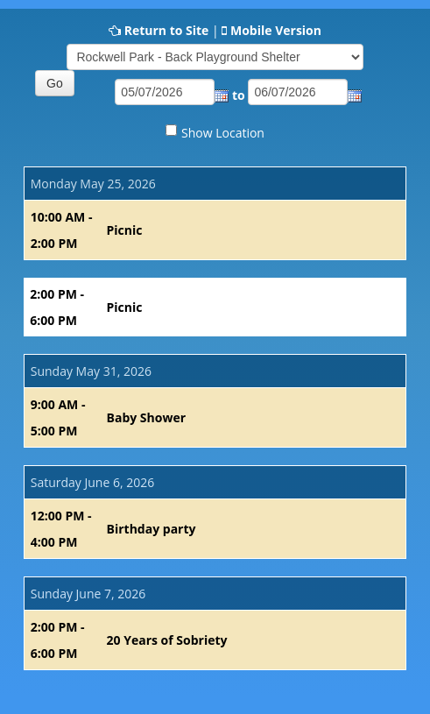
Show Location (222, 132)
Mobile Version (275, 30)
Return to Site (166, 30)
